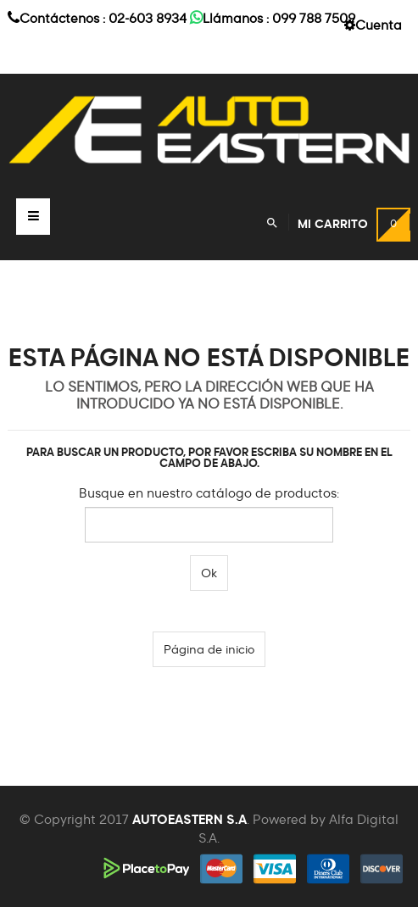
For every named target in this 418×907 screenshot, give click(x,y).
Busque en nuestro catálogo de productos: (209, 493)
